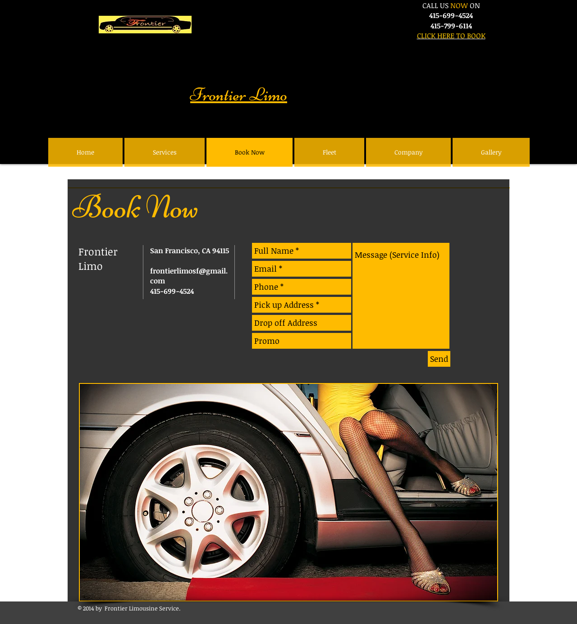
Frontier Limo (238, 94)
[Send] (439, 359)
